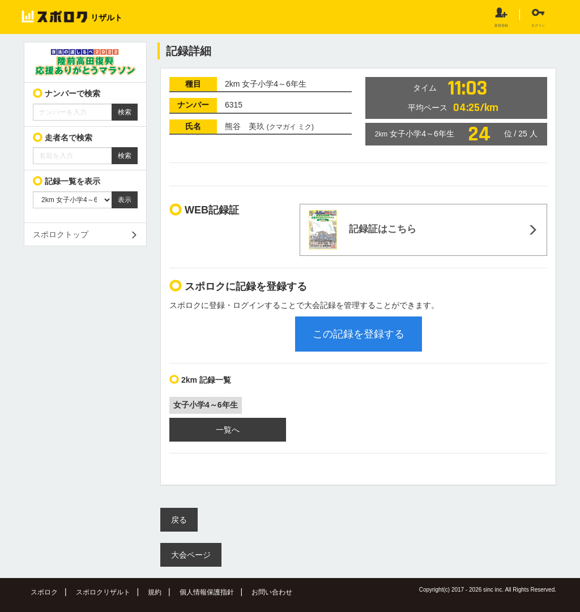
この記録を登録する (358, 334)
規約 (154, 592)
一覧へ (228, 429)
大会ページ (191, 554)
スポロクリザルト (103, 592)
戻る (179, 519)
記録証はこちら (362, 230)
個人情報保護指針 (207, 592)
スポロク (44, 592)
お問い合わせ (271, 592)
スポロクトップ (60, 234)
